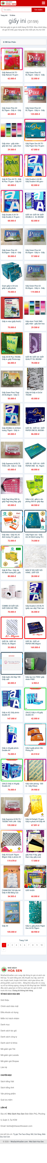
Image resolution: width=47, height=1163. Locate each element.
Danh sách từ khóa (9, 1043)
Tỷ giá (15, 1134)
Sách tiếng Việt (7, 1081)
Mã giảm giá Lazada (10, 1055)
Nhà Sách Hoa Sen (36, 1142)
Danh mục (5, 1024)
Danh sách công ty (9, 1037)
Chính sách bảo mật (9, 1006)
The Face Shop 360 (25, 1134)
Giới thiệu (5, 1000)
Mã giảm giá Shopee (10, 1061)
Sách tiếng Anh (7, 1087)
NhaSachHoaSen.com (19, 1142)
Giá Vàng (37, 1134)
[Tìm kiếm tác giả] (17, 10)
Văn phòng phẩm (8, 1093)
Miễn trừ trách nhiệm (10, 1018)
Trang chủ (4, 15)
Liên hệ (4, 1067)
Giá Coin (6, 1137)
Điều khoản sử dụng (9, 1012)
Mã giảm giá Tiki (8, 1049)
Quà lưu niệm (6, 1100)
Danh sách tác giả (9, 1030)
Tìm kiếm (38, 10)
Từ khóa (12, 15)
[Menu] (43, 3)
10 (42, 945)
